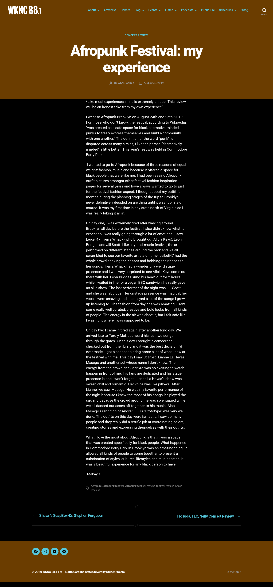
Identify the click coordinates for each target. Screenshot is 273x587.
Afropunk (96, 491)
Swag (244, 12)
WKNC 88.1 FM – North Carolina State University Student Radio (85, 577)
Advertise (110, 12)
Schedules (226, 12)
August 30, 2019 (153, 88)
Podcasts (187, 12)
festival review (164, 491)
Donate (125, 12)
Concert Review (136, 40)
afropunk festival (113, 491)
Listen (169, 12)
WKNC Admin (126, 88)
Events (152, 12)
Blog (138, 12)
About (92, 12)
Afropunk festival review (140, 491)
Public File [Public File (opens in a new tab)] (208, 12)
